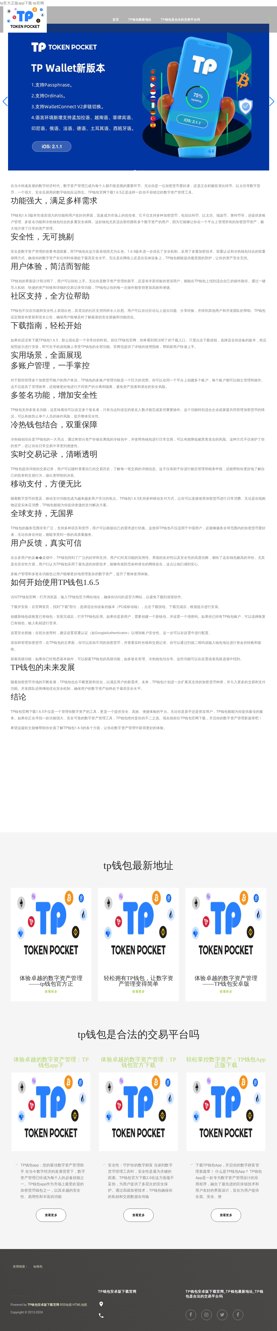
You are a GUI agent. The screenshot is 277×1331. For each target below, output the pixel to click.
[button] (272, 101)
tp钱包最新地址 (139, 19)
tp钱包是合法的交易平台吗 (180, 19)
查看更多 (51, 991)
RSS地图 (66, 1304)
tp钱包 (38, 1266)
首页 (115, 19)
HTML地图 (79, 1304)
